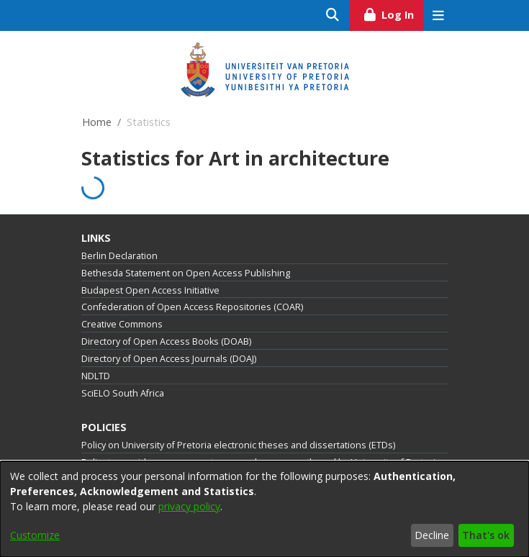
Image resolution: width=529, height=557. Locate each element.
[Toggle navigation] (438, 15)
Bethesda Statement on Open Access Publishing (185, 273)
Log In (392, 13)
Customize (35, 535)
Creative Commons (122, 324)
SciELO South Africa (122, 393)
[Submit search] (333, 15)
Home (97, 122)
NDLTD (95, 376)
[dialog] (264, 509)
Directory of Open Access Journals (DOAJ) (168, 359)
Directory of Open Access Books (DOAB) (166, 341)
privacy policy (189, 506)
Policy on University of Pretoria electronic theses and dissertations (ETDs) (238, 445)
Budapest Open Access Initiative (150, 290)
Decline (432, 535)
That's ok (486, 535)
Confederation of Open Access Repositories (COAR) (192, 307)
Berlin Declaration (119, 256)
